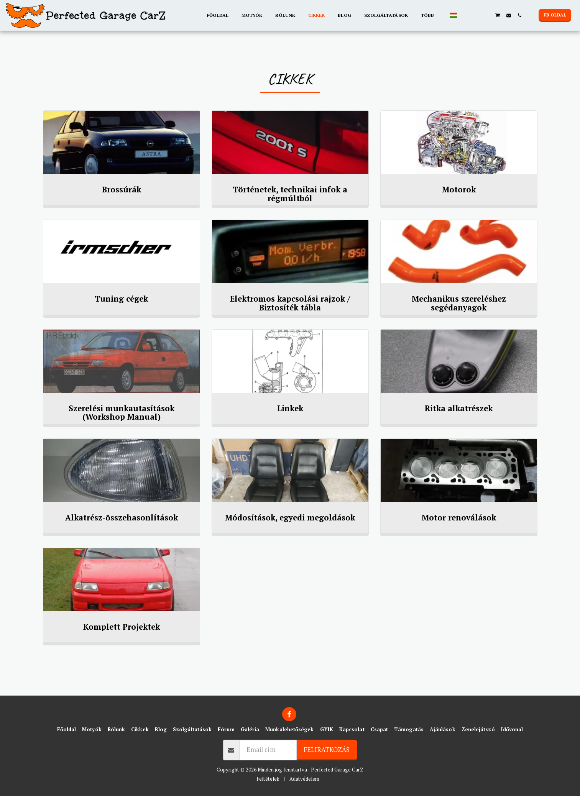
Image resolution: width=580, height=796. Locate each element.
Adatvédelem (304, 778)
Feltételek (267, 778)
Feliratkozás (327, 749)
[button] (465, 15)
